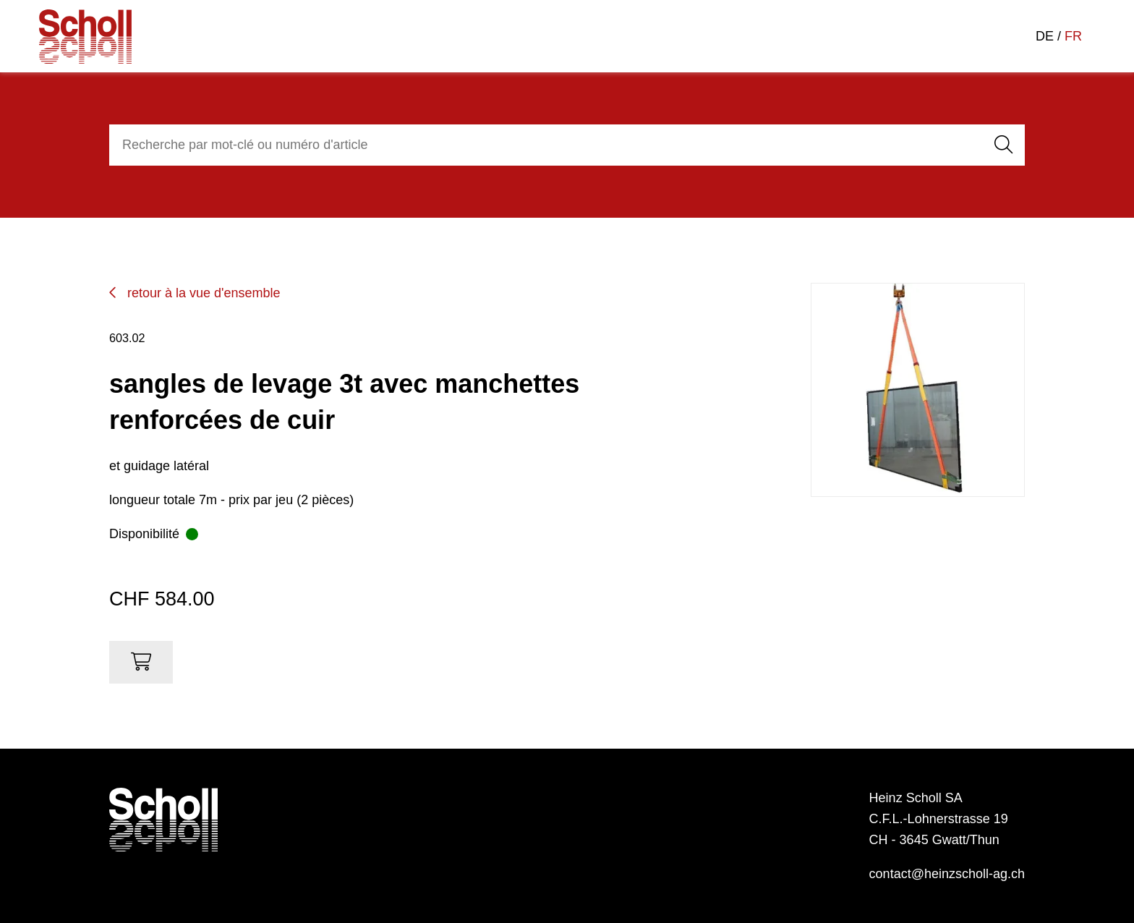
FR (1073, 36)
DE (1045, 36)
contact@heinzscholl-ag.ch (947, 874)
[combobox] (543, 145)
